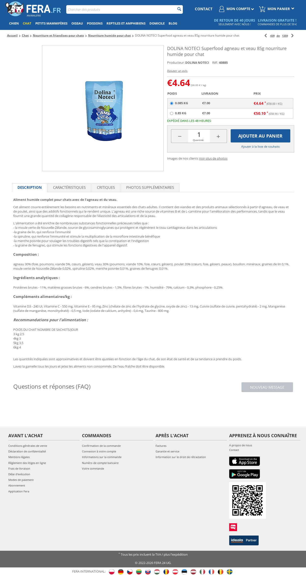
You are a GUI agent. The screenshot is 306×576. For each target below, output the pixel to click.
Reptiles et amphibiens (126, 23)
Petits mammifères (51, 23)
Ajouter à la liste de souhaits (260, 146)
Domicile (157, 23)
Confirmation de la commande (101, 446)
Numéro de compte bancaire (100, 463)
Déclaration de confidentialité (27, 451)
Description (29, 187)
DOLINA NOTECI (197, 63)
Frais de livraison (19, 468)
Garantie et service (167, 451)
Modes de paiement (21, 480)
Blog (173, 23)
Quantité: (198, 140)
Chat (27, 23)
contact (204, 8)
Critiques (106, 187)
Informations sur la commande (101, 457)
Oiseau (77, 23)
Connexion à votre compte (99, 451)
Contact (234, 450)
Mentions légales (19, 457)
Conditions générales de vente (27, 446)
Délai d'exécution (19, 474)
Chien (14, 23)
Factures (161, 446)
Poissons (95, 23)
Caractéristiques (69, 187)
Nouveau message (267, 387)
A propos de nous (240, 445)
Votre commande (93, 468)
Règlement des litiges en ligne (27, 463)
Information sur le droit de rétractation (181, 457)
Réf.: (215, 62)
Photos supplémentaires (150, 187)
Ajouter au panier (260, 136)
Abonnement (16, 485)
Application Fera (18, 491)
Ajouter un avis (177, 71)
